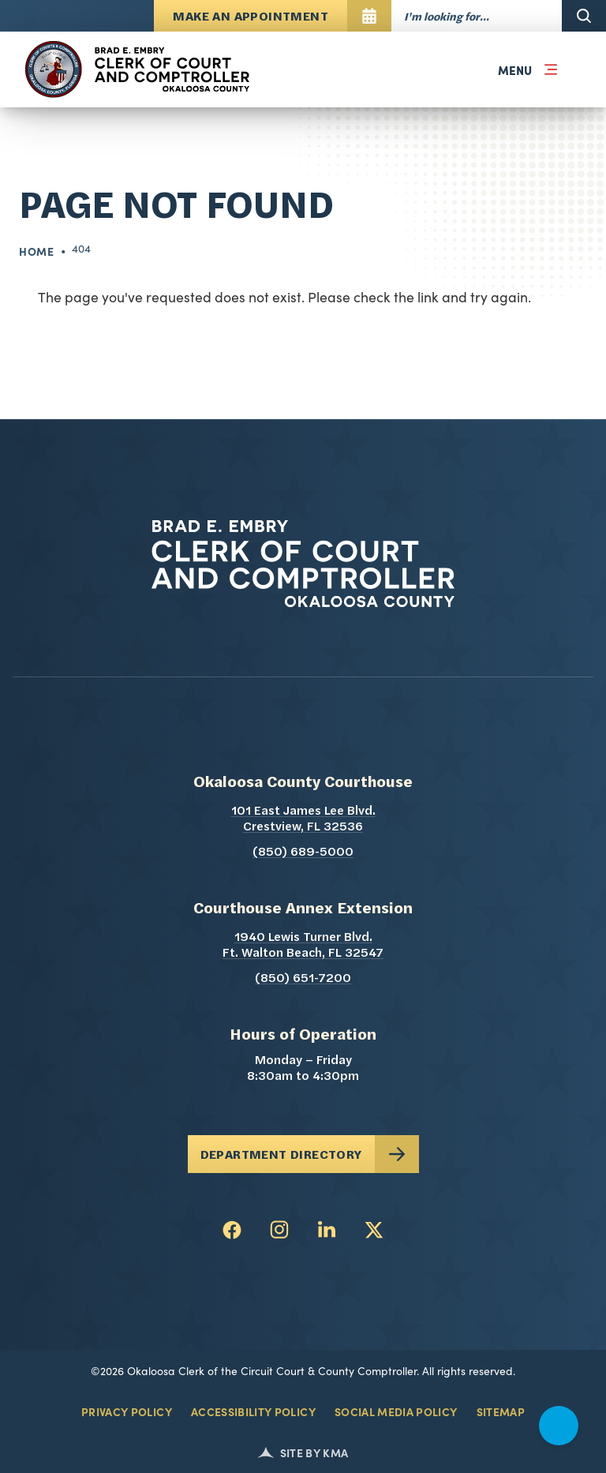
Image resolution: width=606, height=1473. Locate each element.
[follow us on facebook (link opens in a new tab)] (232, 1230)
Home (36, 251)
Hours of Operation (303, 1036)
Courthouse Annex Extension (303, 909)
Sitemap (501, 1411)
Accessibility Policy (253, 1411)
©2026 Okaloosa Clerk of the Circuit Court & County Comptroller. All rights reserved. (303, 1370)
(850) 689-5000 (303, 852)
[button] (524, 69)
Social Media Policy (396, 1411)
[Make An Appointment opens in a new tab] (272, 16)
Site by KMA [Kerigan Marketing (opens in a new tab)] (303, 1452)
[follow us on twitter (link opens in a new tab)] (374, 1230)
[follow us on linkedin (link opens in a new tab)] (327, 1230)
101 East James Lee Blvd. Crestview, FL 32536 (337, 819)
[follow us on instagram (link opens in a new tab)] (279, 1230)
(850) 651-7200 (303, 979)
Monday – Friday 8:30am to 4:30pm (303, 1069)
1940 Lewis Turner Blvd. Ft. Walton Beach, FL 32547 (333, 945)
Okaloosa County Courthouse (303, 783)
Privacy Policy (126, 1411)
